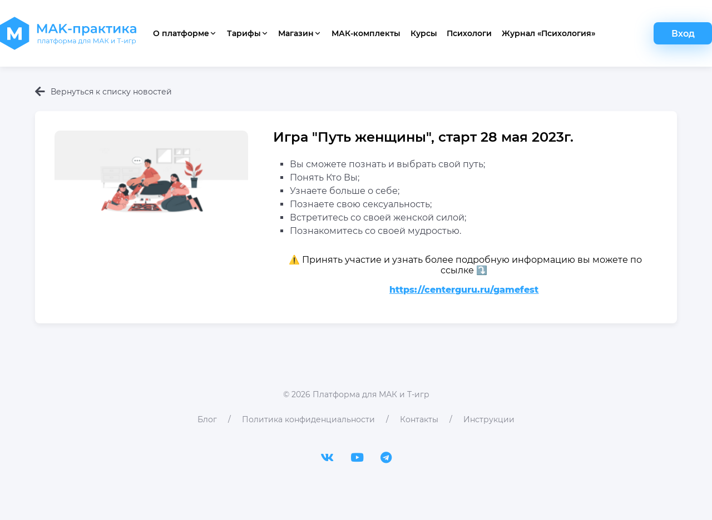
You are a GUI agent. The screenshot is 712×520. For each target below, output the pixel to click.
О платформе (185, 33)
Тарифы (248, 33)
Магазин (300, 33)
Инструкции (489, 419)
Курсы (424, 33)
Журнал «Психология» (548, 33)
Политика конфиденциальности (308, 419)
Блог (207, 419)
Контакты (419, 419)
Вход (683, 33)
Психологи (469, 33)
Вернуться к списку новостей (103, 91)
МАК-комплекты (366, 33)
